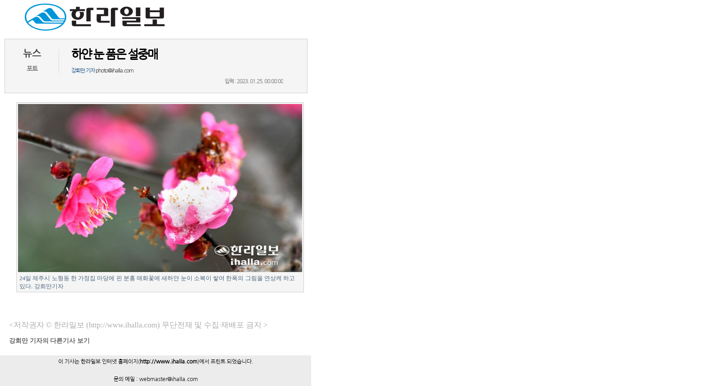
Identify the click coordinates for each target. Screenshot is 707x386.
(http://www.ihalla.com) (123, 325)
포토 (32, 69)
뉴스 (32, 53)
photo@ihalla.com (114, 70)
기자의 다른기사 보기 (49, 340)
